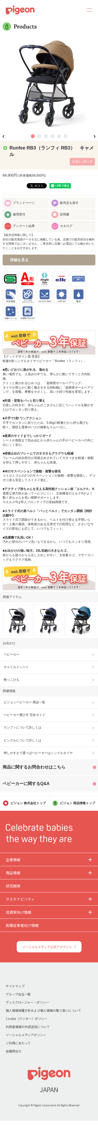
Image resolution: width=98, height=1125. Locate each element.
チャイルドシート (16, 667)
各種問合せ (13, 1051)
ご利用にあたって (18, 1043)
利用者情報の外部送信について (28, 1026)
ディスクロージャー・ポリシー (27, 1002)
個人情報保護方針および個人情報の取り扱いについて (43, 1010)
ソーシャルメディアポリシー (26, 1035)
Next (94, 136)
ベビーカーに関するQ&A (26, 783)
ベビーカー (11, 654)
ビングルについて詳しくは (22, 740)
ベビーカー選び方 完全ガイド (24, 715)
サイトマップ (15, 986)
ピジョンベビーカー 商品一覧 (24, 702)
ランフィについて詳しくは (22, 727)
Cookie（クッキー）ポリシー (26, 1018)
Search (75, 10)
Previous (3, 136)
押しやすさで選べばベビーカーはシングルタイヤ (38, 753)
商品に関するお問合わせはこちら (34, 767)
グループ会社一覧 (18, 994)
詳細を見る (19, 260)
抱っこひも (11, 680)
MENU (87, 10)
